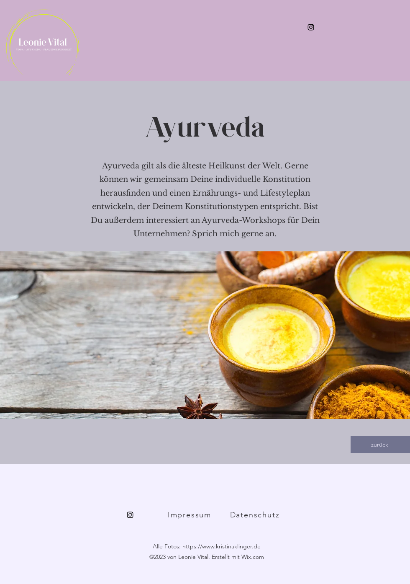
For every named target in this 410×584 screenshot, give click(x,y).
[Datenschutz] (255, 514)
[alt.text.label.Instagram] (311, 27)
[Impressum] (190, 514)
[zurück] (380, 444)
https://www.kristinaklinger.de (221, 546)
